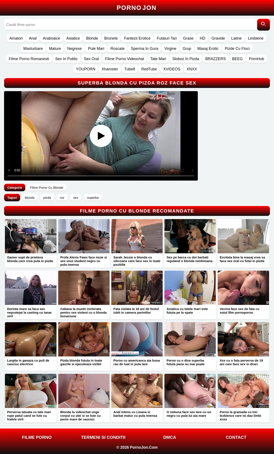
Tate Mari (158, 59)
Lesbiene (256, 38)
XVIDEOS (171, 69)
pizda (47, 197)
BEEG (237, 59)
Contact (236, 437)
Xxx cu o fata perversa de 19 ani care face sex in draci (241, 362)
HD (202, 38)
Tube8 (129, 69)
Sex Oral (91, 59)
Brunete (111, 38)
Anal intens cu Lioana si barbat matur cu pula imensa (135, 413)
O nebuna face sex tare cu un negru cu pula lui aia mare (189, 413)
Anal (33, 38)
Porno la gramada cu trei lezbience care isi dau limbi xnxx (240, 415)
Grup (187, 48)
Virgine (170, 48)
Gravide (218, 38)
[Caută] (263, 25)
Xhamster (110, 69)
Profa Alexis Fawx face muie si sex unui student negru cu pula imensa (83, 260)
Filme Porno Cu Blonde (46, 187)
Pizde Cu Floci (237, 48)
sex (75, 197)
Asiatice (73, 38)
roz (62, 197)
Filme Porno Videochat (124, 59)
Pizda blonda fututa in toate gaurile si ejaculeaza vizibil (81, 362)
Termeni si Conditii (103, 437)
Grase (188, 38)
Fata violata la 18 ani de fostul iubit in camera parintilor (136, 310)
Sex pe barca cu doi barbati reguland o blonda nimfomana (189, 259)
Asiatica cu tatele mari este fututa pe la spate (187, 310)
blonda (29, 197)
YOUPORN (85, 69)
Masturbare (33, 48)
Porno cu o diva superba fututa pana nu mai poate (186, 362)
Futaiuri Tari (167, 38)
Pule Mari (96, 48)
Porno (136, 7)
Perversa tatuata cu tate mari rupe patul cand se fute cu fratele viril (29, 415)
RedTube (149, 69)
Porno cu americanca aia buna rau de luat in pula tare (136, 362)
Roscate (117, 48)
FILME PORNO (37, 437)
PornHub (256, 59)
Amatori (16, 38)
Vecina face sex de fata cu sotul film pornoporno (239, 310)
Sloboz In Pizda (185, 59)
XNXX (191, 69)
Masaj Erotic (208, 48)
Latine (236, 38)
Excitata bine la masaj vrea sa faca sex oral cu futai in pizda (242, 259)
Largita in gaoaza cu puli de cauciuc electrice (28, 362)
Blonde (92, 38)
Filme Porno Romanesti (29, 59)
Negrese (74, 48)
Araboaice (51, 38)
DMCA (169, 437)
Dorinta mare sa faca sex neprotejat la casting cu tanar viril (29, 312)
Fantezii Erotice (137, 38)
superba (93, 197)
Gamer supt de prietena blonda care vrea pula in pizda (30, 259)
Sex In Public (66, 59)
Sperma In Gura (144, 48)
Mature (55, 48)
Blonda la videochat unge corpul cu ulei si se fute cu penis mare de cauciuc (80, 415)
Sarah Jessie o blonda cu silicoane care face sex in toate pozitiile (137, 260)
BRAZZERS (215, 59)
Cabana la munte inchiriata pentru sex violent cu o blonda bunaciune (83, 312)
